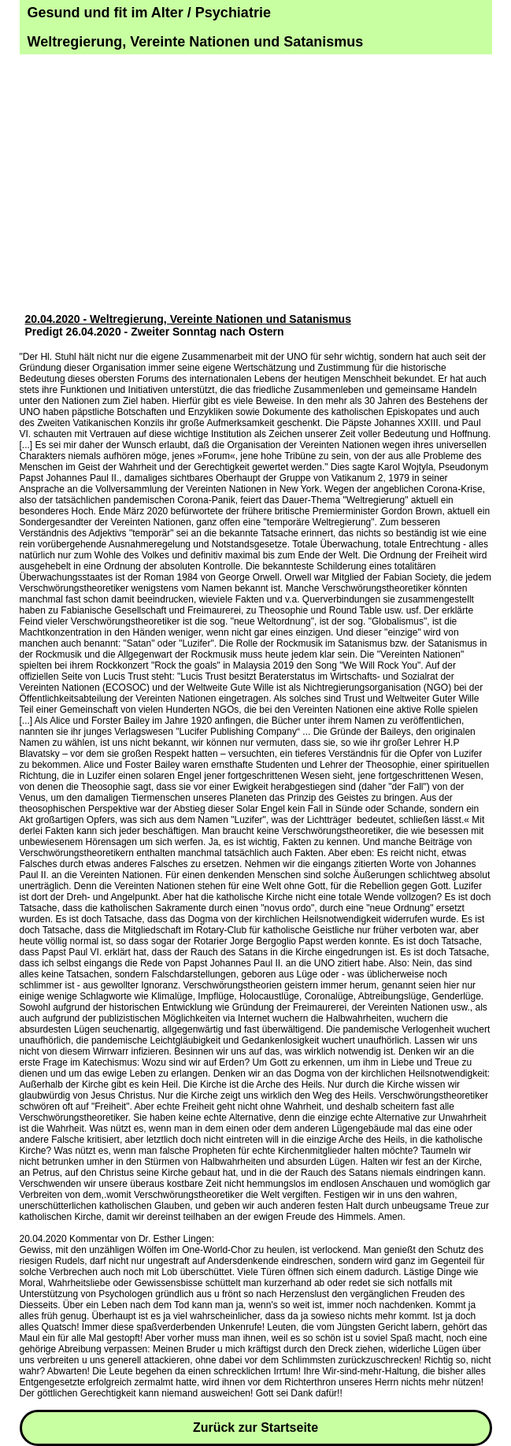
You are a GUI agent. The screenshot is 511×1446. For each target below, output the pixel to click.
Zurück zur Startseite (255, 1427)
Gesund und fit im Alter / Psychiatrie (149, 12)
